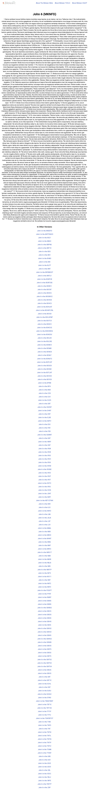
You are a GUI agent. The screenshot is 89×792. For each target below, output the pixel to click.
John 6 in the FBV (44, 428)
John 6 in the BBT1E (44, 248)
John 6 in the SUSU (44, 691)
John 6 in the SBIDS (44, 615)
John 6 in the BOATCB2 (44, 283)
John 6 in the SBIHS (44, 621)
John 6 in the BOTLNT (44, 372)
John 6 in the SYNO (44, 698)
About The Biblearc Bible (44, 3)
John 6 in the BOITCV (44, 321)
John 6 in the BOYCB (45, 379)
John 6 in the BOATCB (44, 279)
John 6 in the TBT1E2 (44, 708)
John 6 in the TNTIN (44, 739)
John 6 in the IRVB (44, 452)
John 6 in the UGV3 (44, 767)
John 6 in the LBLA (44, 518)
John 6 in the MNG (44, 542)
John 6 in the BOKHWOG (44, 331)
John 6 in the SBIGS (44, 618)
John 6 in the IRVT (44, 480)
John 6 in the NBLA (44, 563)
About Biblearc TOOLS (62, 3)
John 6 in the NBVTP (44, 570)
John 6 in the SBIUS (44, 670)
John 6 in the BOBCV (44, 286)
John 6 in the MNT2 (44, 549)
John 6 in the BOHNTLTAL (44, 310)
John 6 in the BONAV (44, 348)
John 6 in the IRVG (44, 455)
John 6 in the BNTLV (44, 276)
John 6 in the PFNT (44, 594)
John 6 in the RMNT (44, 597)
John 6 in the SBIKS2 (44, 639)
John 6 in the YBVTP (44, 784)
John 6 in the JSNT (44, 494)
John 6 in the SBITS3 (44, 663)
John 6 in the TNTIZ (44, 746)
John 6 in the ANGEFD (44, 231)
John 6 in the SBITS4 (44, 666)
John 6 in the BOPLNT (44, 362)
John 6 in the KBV (45, 504)
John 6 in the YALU (44, 777)
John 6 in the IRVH (44, 459)
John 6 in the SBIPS (44, 649)
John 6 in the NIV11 (44, 577)
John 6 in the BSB (45, 390)
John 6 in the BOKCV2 (44, 328)
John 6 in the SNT (45, 687)
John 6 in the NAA (44, 556)
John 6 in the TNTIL (44, 736)
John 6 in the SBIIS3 (44, 632)
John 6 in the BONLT (44, 355)
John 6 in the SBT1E (44, 680)
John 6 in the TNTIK (44, 732)
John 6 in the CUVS (44, 400)
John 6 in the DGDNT (44, 407)
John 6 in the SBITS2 (44, 659)
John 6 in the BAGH (44, 241)
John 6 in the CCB (45, 393)
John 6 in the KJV (44, 507)
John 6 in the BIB (44, 262)
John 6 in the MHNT (44, 538)
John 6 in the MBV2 (44, 535)
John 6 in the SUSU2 (44, 694)
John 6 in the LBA (44, 514)
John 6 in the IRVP (44, 476)
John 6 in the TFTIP (44, 711)
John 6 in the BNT (45, 269)
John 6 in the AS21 (44, 238)
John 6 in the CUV (45, 397)
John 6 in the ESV (44, 424)
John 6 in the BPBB (44, 383)
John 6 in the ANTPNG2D (44, 234)
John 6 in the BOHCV (44, 303)
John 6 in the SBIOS (44, 646)
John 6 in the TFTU (44, 715)
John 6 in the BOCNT (44, 289)
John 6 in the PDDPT (44, 590)
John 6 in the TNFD (44, 725)
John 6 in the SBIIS (44, 625)
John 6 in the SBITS (44, 656)
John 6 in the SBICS (44, 611)
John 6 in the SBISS (44, 653)
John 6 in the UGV (45, 760)
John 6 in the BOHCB (44, 300)
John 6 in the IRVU (44, 487)
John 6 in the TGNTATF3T (44, 718)
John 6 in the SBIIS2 (44, 628)
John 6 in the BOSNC (44, 369)
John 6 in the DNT (44, 414)
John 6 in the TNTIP (44, 742)
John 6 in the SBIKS (44, 635)
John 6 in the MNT (44, 545)
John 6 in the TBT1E (44, 704)
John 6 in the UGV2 (44, 763)
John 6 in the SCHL (44, 684)
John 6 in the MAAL (44, 528)
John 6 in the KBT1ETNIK (44, 500)
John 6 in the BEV (44, 255)
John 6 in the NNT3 (44, 587)
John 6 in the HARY (44, 442)
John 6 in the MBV (44, 532)
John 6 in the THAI (44, 722)
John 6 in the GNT (45, 438)
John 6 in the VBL (44, 770)
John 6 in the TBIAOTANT (44, 701)
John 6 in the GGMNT (44, 435)
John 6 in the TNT (44, 729)
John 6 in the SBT (44, 677)
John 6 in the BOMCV (44, 345)
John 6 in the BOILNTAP (44, 317)
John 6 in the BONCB (44, 352)
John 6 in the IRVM (44, 466)
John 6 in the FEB (44, 431)
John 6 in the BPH (44, 386)
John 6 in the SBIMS (44, 642)
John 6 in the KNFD (44, 511)
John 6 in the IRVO (44, 473)
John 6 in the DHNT (44, 411)
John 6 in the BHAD (44, 258)
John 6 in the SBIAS (44, 601)
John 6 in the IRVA (44, 449)
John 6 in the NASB (44, 559)
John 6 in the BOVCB (44, 376)
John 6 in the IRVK (44, 462)
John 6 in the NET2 (44, 573)
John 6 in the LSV (44, 525)
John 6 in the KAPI (44, 497)
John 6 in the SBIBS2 (44, 608)
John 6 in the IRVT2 (44, 483)
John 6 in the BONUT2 (44, 359)
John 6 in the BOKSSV (44, 334)
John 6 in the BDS (44, 251)
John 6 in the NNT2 (44, 583)
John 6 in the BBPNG (44, 245)
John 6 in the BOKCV (44, 324)
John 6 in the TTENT (44, 753)
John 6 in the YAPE (44, 781)
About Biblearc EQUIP (79, 3)
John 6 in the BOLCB (44, 338)
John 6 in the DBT (45, 404)
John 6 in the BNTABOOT (44, 272)
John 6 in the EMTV (44, 421)
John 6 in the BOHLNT (44, 307)
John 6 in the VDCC (44, 774)
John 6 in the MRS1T (44, 552)
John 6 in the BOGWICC (45, 296)
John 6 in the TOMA (44, 749)
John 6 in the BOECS (45, 293)
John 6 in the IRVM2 (44, 469)
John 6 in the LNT (44, 521)
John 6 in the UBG (45, 756)
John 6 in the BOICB (44, 314)
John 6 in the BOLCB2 (44, 341)
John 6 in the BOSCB (44, 366)
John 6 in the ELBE (44, 417)
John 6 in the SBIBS (44, 604)
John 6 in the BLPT (44, 265)
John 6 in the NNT (44, 580)
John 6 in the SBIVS (44, 673)
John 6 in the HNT (44, 445)
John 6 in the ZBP (44, 787)
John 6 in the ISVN (44, 490)
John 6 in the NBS (44, 566)
